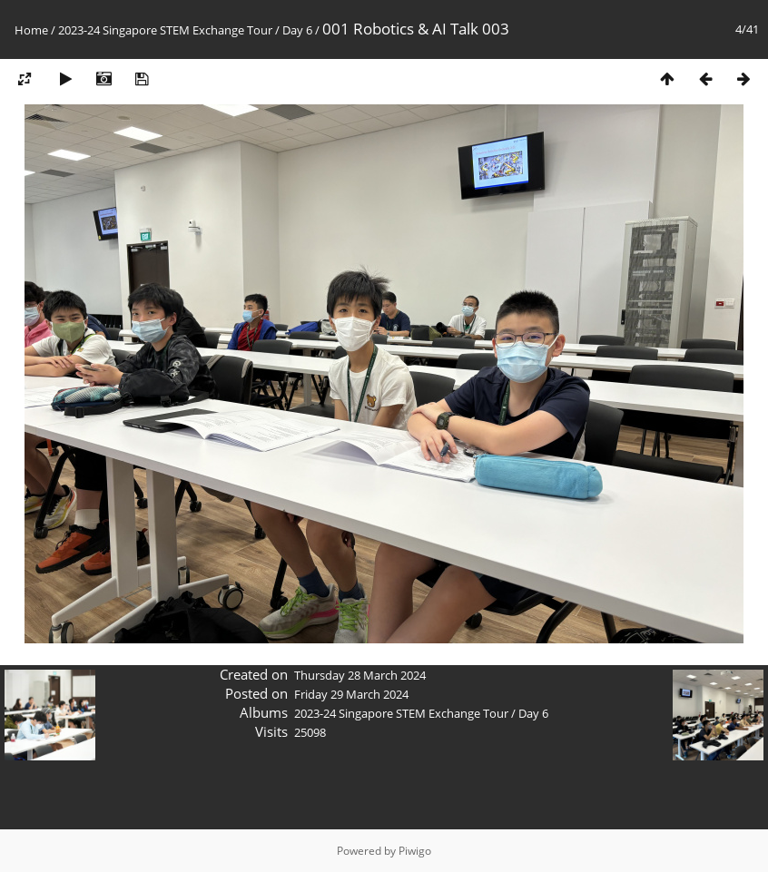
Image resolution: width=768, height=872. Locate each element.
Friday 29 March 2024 (351, 694)
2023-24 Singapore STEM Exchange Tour (165, 30)
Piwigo (415, 850)
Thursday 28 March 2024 (360, 675)
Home (31, 30)
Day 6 (297, 30)
